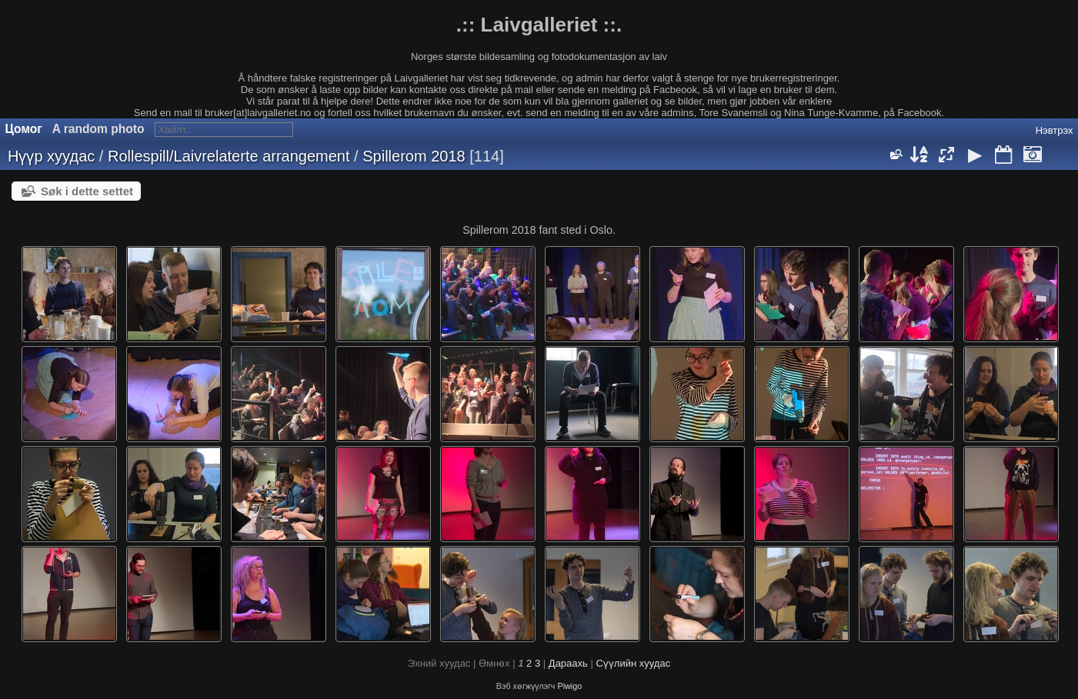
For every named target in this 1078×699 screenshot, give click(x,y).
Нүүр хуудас (51, 156)
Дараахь (568, 663)
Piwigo (569, 686)
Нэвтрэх (1054, 130)
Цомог (23, 128)
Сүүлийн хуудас (633, 663)
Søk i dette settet (87, 191)
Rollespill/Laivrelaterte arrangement (229, 156)
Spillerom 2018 (413, 156)
